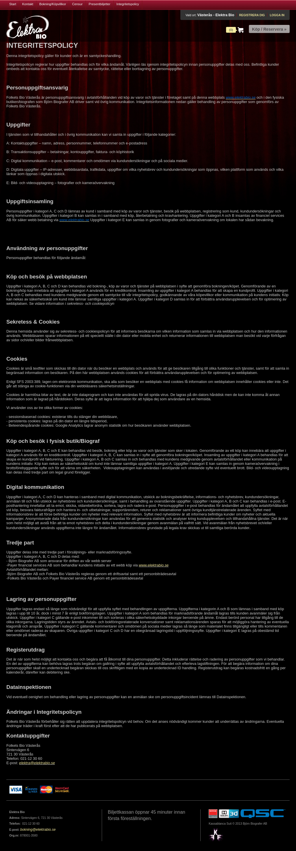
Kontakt (27, 4)
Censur (77, 4)
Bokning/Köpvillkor (52, 4)
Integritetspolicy (127, 4)
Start (12, 4)
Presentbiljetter (99, 4)
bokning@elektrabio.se (38, 830)
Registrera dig (252, 15)
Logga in (277, 15)
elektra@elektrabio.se (37, 763)
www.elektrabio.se (154, 565)
